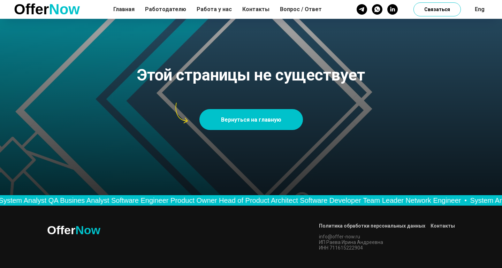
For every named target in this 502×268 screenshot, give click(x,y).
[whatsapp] (377, 9)
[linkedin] (392, 9)
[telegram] (362, 9)
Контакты (255, 9)
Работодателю (165, 9)
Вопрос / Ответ (301, 9)
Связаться (437, 9)
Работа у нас (214, 9)
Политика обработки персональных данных (372, 226)
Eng (480, 9)
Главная (124, 9)
